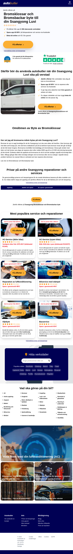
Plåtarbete (42, 408)
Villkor (40, 537)
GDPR (53, 537)
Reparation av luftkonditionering (17, 282)
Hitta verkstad (25, 523)
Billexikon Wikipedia (44, 523)
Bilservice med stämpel (49, 282)
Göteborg (38, 366)
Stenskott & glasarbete (60, 397)
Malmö (45, 366)
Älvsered (57, 370)
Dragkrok (23, 396)
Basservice (44, 322)
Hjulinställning (25, 412)
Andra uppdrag (7, 396)
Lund (34, 370)
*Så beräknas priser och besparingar (14, 51)
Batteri (5, 403)
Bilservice (6, 412)
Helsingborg (48, 370)
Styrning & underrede (60, 403)
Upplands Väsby (18, 370)
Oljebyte (6, 322)
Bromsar (23, 393)
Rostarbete (42, 412)
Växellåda (60, 418)
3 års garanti (25, 521)
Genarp (39, 370)
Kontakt (6, 521)
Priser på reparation (44, 525)
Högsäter (50, 374)
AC (4, 393)
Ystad (57, 366)
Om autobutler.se (9, 519)
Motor (40, 402)
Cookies (46, 537)
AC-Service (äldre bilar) (12, 239)
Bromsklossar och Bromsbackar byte (21, 161)
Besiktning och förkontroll (7, 407)
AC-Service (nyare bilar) (50, 239)
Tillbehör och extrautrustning (61, 413)
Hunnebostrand (40, 374)
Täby (51, 366)
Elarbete (23, 405)
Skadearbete (60, 393)
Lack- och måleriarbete (42, 397)
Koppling (41, 393)
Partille (30, 374)
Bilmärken (24, 525)
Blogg (39, 519)
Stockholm (29, 366)
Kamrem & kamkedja (27, 415)
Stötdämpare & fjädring (61, 408)
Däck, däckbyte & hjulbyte (26, 401)
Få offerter (36, 199)
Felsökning (24, 408)
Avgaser (5, 400)
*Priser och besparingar (28, 519)
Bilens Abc (41, 521)
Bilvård (5, 415)
